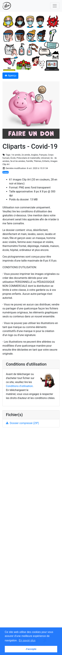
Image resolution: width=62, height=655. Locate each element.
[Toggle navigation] (54, 5)
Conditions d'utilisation (19, 386)
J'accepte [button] (31, 649)
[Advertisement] (31, 529)
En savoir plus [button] (27, 640)
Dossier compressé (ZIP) (22, 423)
